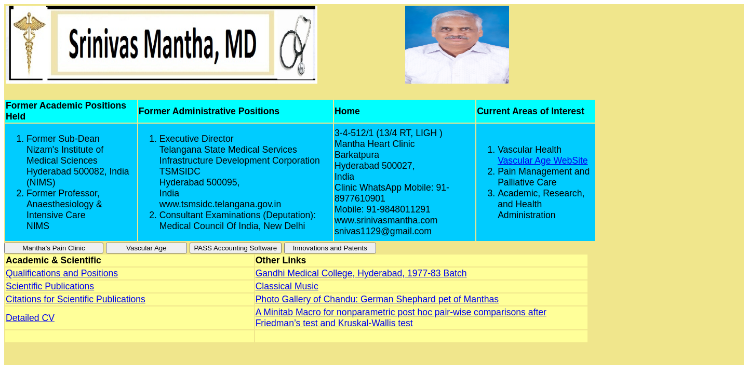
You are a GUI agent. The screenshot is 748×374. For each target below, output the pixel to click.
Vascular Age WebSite (542, 160)
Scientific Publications (50, 286)
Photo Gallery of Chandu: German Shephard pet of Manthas (377, 299)
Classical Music (287, 286)
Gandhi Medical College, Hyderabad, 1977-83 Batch (361, 273)
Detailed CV (30, 318)
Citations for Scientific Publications (75, 299)
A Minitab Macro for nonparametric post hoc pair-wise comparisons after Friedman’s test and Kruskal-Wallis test (401, 317)
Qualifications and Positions (62, 273)
